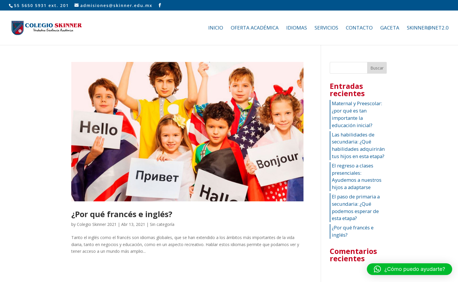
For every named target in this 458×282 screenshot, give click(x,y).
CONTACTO (359, 28)
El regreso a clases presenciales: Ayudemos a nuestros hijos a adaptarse (356, 176)
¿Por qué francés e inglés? (121, 214)
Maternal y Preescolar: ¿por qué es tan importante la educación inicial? (357, 114)
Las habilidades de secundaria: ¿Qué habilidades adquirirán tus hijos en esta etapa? (358, 145)
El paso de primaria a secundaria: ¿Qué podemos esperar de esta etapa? (356, 207)
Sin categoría (162, 224)
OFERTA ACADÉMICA (255, 28)
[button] (409, 269)
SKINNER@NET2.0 (428, 28)
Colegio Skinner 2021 (97, 224)
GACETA (389, 28)
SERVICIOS (326, 28)
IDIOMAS (296, 28)
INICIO (215, 28)
